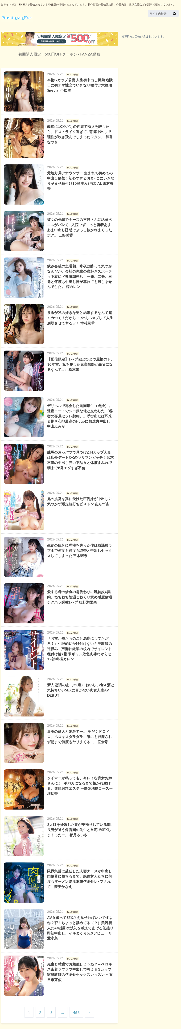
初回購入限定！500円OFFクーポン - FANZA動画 (59, 54)
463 (76, 1012)
